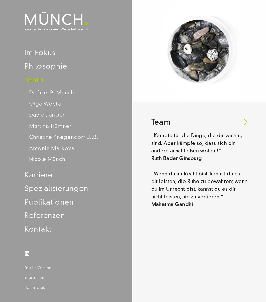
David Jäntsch (47, 115)
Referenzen (44, 216)
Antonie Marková (51, 148)
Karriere (38, 175)
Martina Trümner (50, 126)
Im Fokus (40, 53)
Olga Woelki (45, 104)
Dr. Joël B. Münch (51, 93)
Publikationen (49, 202)
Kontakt (38, 229)
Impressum (34, 278)
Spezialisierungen (56, 189)
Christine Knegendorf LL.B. (63, 137)
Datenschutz (35, 288)
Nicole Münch (47, 159)
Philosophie (45, 66)
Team (33, 80)
